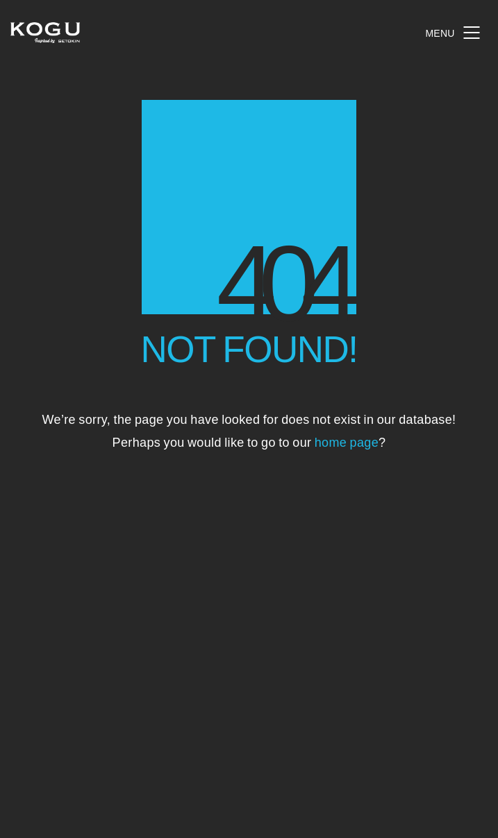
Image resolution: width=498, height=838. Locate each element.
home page (347, 441)
